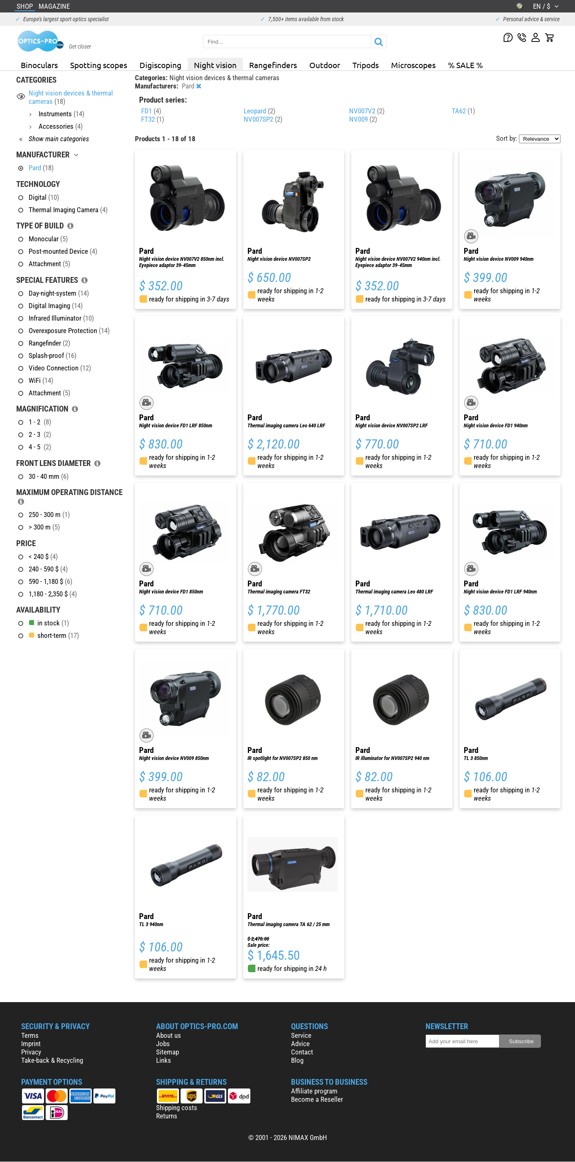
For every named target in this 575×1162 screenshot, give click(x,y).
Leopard (259, 111)
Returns (166, 1116)
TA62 (463, 111)
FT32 (152, 119)
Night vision (215, 65)
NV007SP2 (263, 119)
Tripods (365, 65)
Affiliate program (314, 1091)
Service (301, 1035)
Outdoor (324, 65)
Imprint (31, 1043)
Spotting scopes (98, 65)
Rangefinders (273, 65)
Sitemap (167, 1052)
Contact (302, 1052)
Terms (30, 1035)
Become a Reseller (317, 1099)
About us (168, 1035)
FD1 (151, 111)
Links (163, 1060)
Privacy (31, 1052)
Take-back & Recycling (52, 1060)
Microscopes (413, 65)
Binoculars (39, 65)
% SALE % (465, 65)
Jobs (163, 1043)
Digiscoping (160, 65)
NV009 (363, 119)
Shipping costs (176, 1107)
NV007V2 (366, 111)
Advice (300, 1043)
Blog (297, 1060)
